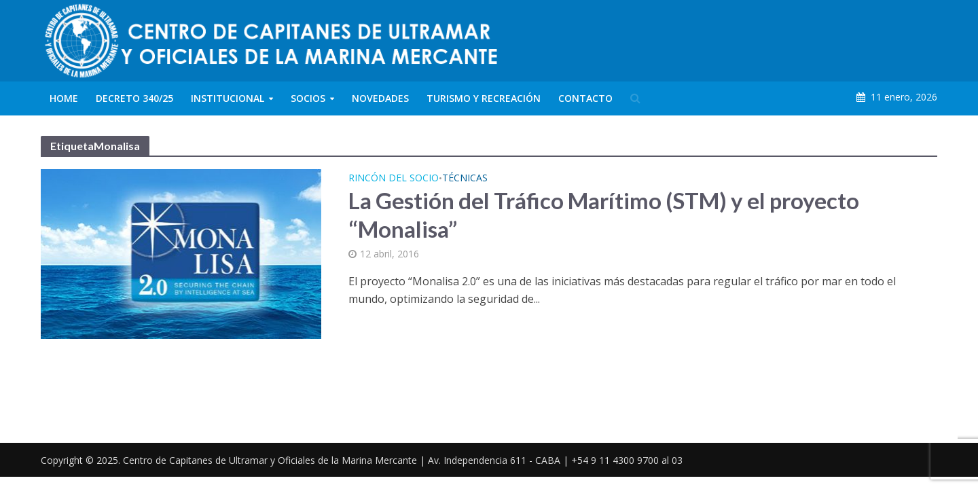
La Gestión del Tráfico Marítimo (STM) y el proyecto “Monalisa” (603, 214)
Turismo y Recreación (484, 98)
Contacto (585, 98)
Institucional (227, 98)
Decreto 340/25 (134, 98)
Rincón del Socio (393, 178)
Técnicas (465, 178)
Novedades (380, 98)
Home (64, 98)
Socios (308, 98)
